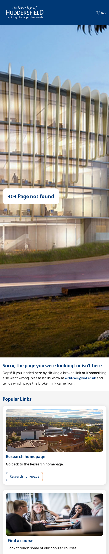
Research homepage (24, 476)
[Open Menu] (101, 12)
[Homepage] (24, 12)
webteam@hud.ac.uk (80, 378)
